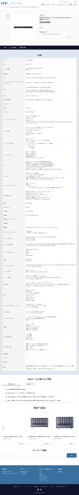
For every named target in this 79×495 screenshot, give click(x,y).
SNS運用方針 (36, 486)
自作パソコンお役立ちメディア (59, 4)
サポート (49, 4)
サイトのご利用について (44, 486)
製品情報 (43, 4)
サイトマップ (52, 486)
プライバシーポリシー (28, 486)
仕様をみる (70, 37)
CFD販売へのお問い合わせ (61, 486)
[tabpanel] (39, 394)
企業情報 (70, 4)
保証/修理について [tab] (30, 384)
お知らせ (76, 4)
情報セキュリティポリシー (18, 486)
